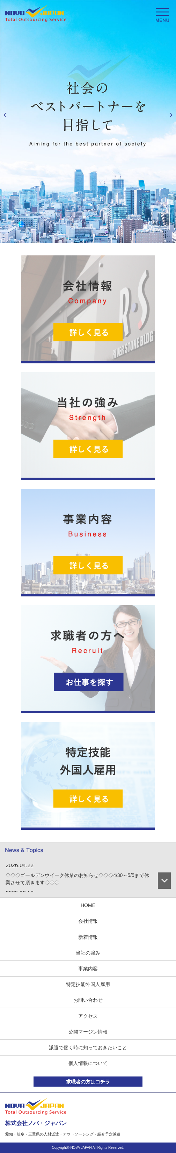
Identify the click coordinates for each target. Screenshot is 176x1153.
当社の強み (88, 953)
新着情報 (88, 937)
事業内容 (88, 968)
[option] (88, 121)
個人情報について (88, 1063)
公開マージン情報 (88, 1032)
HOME (88, 905)
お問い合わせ (88, 1000)
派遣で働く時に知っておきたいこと (88, 1047)
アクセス (88, 1016)
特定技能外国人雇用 (88, 984)
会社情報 (88, 921)
